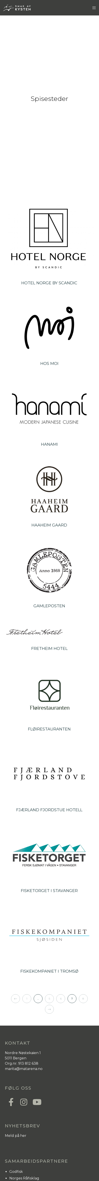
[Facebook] (11, 1102)
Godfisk (16, 1172)
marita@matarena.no (24, 1069)
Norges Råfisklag (24, 1178)
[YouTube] (36, 1102)
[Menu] (92, 7)
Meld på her (15, 1136)
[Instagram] (23, 1102)
